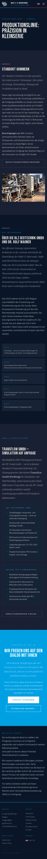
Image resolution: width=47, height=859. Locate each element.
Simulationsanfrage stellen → (22, 614)
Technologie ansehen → (23, 708)
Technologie (30, 817)
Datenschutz (7, 843)
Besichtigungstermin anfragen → (23, 163)
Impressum (6, 840)
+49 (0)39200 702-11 (9, 826)
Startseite (29, 813)
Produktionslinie (32, 827)
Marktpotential (31, 820)
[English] (38, 4)
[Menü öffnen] (43, 4)
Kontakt (28, 830)
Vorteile (29, 823)
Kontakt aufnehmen (23, 700)
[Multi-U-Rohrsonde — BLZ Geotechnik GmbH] (15, 4)
